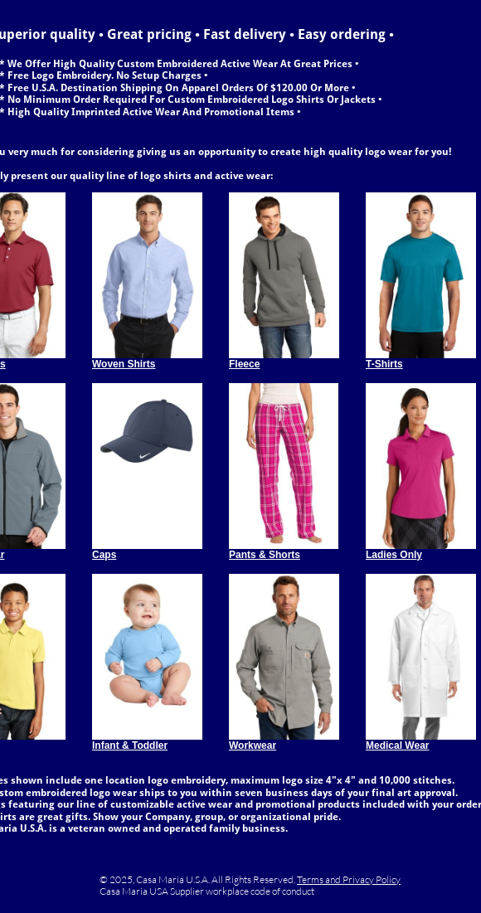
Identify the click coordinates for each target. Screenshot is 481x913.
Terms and (320, 879)
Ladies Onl (391, 555)
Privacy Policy (372, 879)
